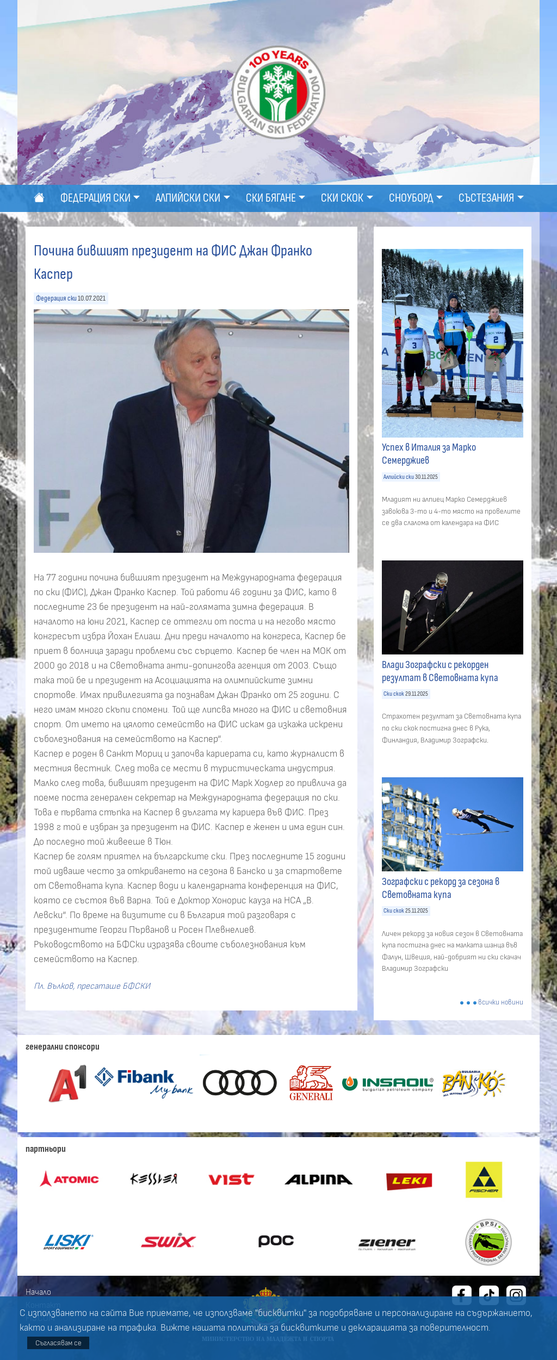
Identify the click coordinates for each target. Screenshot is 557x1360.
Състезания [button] (486, 198)
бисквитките (310, 1328)
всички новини (500, 1002)
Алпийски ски (398, 477)
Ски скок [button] (342, 198)
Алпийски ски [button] (188, 198)
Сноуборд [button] (411, 198)
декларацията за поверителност (418, 1328)
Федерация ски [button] (95, 198)
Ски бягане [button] (271, 198)
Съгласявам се (58, 1343)
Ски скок (393, 694)
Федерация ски (56, 298)
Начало (38, 1292)
